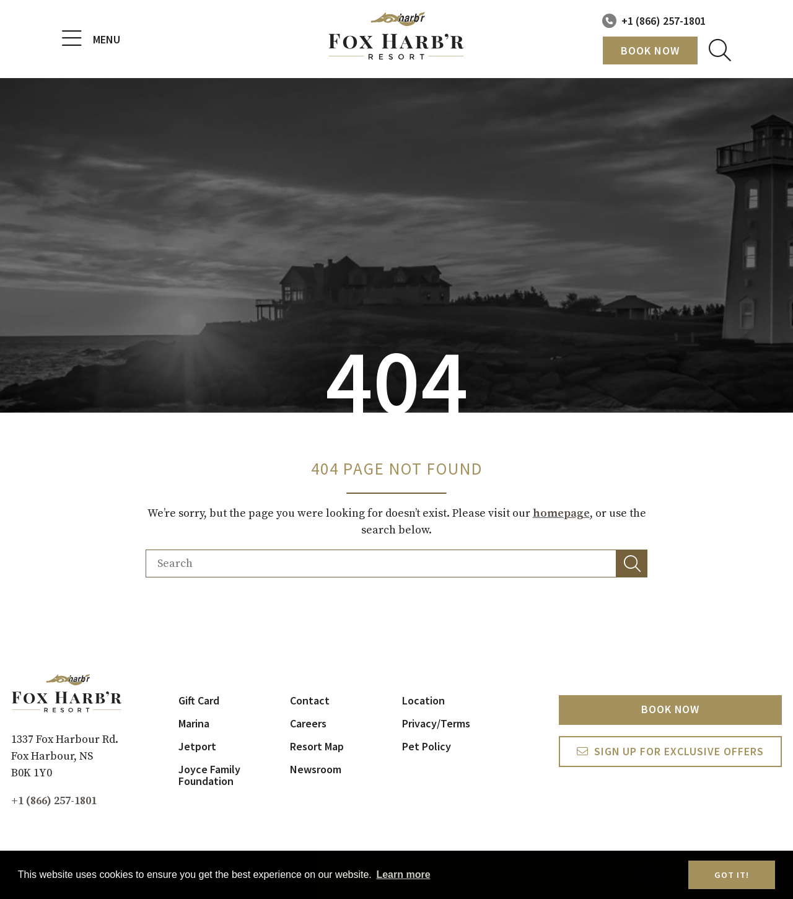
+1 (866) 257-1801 (663, 21)
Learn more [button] (403, 874)
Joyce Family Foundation (209, 775)
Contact (310, 700)
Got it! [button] (731, 874)
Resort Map (317, 746)
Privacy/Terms (436, 723)
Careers (308, 723)
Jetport (197, 746)
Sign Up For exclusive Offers (679, 752)
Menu (91, 39)
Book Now (650, 50)
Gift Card (198, 700)
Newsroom (315, 769)
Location (423, 700)
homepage (561, 513)
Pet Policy (426, 746)
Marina (193, 723)
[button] (631, 563)
